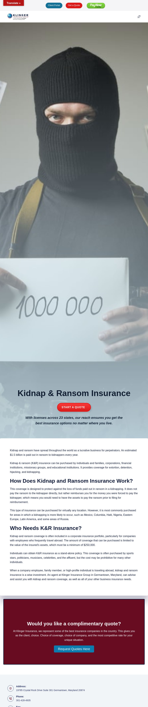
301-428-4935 (23, 700)
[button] (74, 648)
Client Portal (54, 5)
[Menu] (139, 16)
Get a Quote (74, 5)
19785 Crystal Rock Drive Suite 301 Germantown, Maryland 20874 (50, 690)
